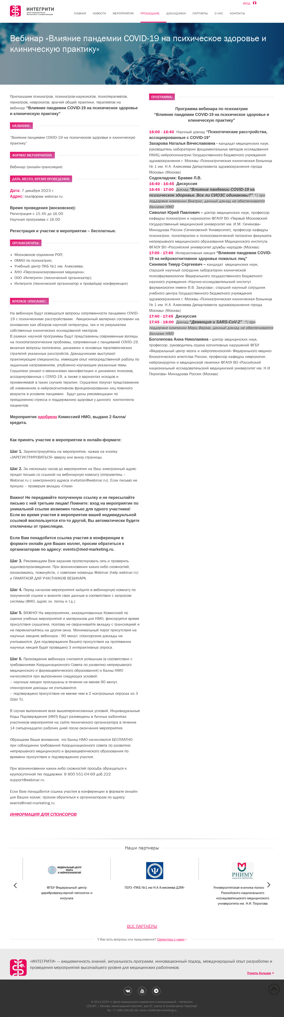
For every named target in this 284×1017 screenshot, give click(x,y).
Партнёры (200, 13)
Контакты (237, 13)
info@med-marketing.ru (162, 1010)
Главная (80, 13)
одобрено (47, 417)
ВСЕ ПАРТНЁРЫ (142, 926)
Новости (99, 13)
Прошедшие (150, 13)
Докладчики (176, 13)
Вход (249, 3)
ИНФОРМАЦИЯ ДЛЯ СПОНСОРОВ (43, 814)
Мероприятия (123, 13)
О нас (219, 13)
